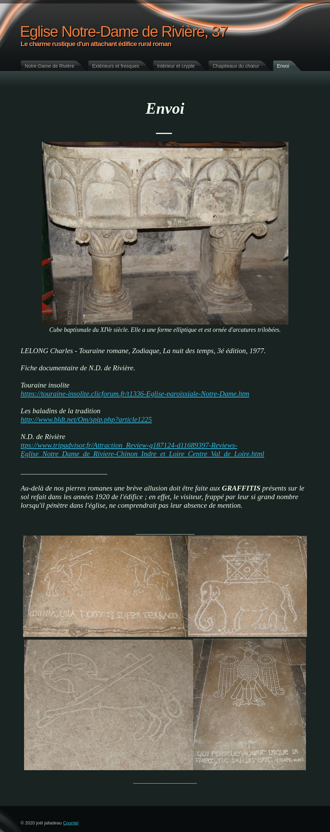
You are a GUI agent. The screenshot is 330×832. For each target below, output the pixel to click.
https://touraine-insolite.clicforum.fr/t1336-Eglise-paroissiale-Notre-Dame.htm (135, 394)
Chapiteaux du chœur (235, 66)
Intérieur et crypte (176, 66)
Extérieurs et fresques (115, 66)
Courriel (70, 822)
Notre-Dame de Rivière (49, 66)
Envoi (283, 66)
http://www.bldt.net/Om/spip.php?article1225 (86, 419)
